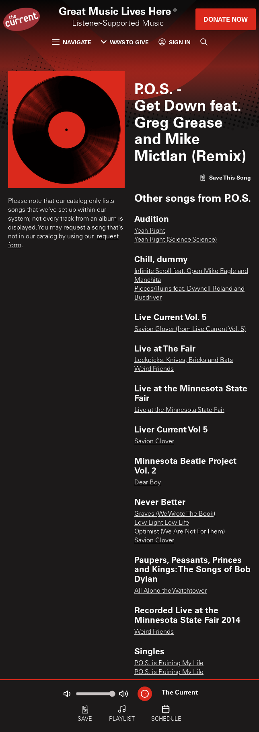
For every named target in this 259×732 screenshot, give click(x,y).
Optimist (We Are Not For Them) (179, 532)
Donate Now (226, 19)
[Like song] (225, 177)
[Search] (204, 42)
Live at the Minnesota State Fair (179, 410)
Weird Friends (154, 369)
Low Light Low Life (161, 523)
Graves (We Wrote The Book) (174, 514)
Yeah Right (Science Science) (175, 240)
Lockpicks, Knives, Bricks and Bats (183, 360)
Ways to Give (125, 42)
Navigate (71, 42)
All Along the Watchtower (170, 591)
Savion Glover (154, 441)
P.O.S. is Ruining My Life (169, 663)
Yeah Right (149, 231)
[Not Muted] (66, 693)
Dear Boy (147, 483)
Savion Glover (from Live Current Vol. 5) (190, 329)
